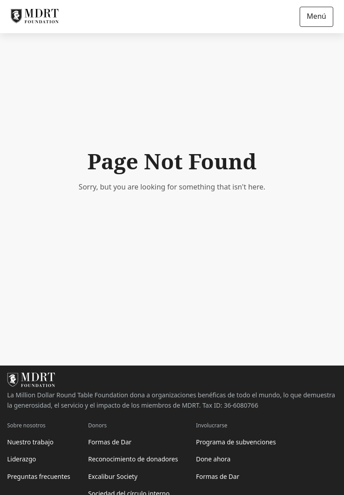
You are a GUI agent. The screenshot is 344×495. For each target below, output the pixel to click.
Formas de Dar (110, 442)
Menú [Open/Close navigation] (316, 16)
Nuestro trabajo (30, 442)
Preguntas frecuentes (38, 476)
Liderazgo (21, 459)
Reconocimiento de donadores (133, 459)
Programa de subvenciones (236, 442)
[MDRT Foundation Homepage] (35, 16)
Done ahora (213, 459)
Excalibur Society (113, 476)
